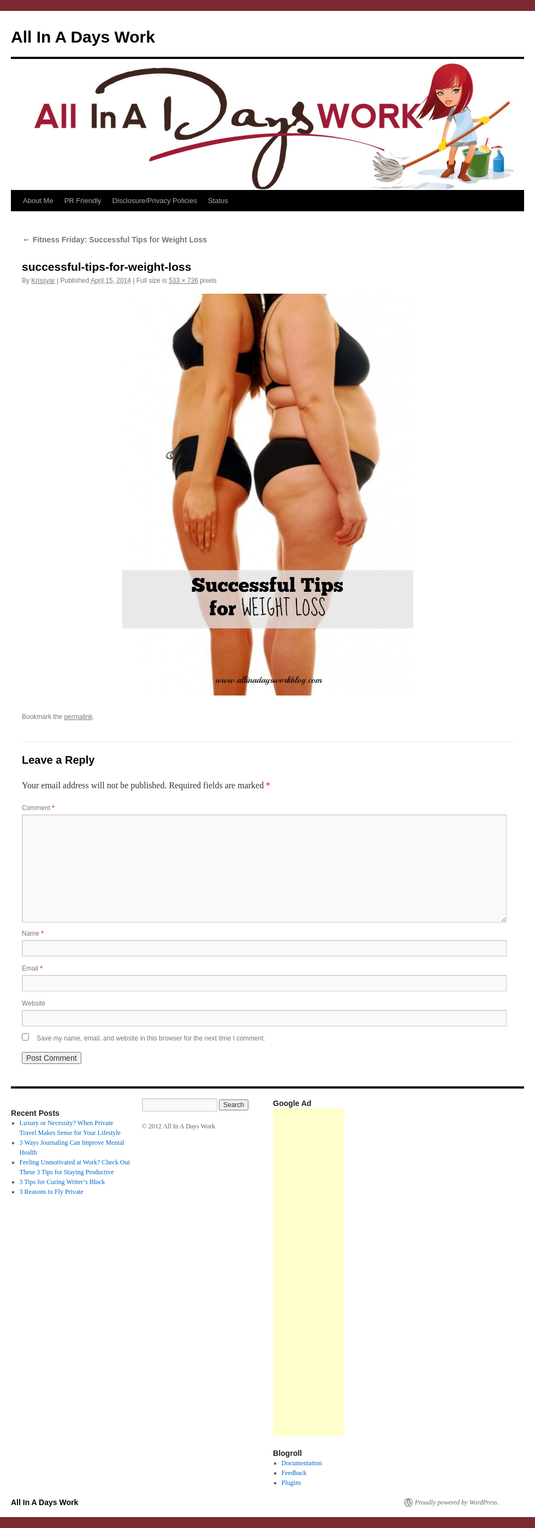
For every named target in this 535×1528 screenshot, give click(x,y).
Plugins (291, 1483)
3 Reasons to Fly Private (52, 1192)
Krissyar (43, 280)
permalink (78, 717)
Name (33, 933)
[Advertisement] (308, 1272)
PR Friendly (83, 201)
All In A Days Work (83, 37)
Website (33, 1003)
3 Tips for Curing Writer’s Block (62, 1182)
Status (218, 201)
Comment (38, 808)
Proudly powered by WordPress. (457, 1502)
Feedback (294, 1473)
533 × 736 (183, 280)
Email (32, 968)
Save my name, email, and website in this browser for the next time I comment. (151, 1038)
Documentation (302, 1463)
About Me (38, 201)
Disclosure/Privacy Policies (154, 201)
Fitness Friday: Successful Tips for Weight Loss (114, 239)
